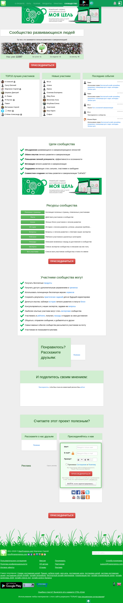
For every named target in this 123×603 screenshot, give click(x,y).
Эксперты (32, 247)
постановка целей (92, 573)
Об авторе (43, 564)
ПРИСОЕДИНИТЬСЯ (42, 65)
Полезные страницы (33, 212)
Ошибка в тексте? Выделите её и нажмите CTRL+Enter (61, 592)
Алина (47, 85)
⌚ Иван (6, 111)
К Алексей (7, 82)
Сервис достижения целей (28, 573)
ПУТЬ (29, 4)
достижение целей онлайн (17, 575)
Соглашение (82, 465)
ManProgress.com (25, 551)
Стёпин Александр (10, 114)
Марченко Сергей (10, 89)
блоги (83, 302)
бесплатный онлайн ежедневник (60, 575)
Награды (32, 242)
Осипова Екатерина (52, 93)
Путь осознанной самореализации (102, 107)
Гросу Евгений (8, 85)
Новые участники (61, 76)
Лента (32, 217)
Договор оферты (7, 567)
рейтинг (82, 387)
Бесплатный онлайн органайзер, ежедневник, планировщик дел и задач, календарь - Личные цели (104, 87)
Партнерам (59, 564)
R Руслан (6, 100)
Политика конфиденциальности (13, 564)
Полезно (76, 355)
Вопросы (32, 232)
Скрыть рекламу (52, 465)
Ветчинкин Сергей (10, 107)
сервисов (70, 292)
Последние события (103, 76)
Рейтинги (32, 237)
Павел (5, 103)
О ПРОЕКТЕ (19, 4)
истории (52, 302)
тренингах (73, 288)
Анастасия (49, 107)
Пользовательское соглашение (13, 561)
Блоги (32, 222)
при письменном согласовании (91, 597)
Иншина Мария (90, 119)
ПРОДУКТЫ (47, 4)
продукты (48, 283)
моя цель (64, 573)
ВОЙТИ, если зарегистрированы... (80, 484)
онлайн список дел (23, 578)
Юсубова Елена (51, 103)
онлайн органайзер (38, 575)
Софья (47, 114)
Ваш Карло (49, 111)
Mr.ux (47, 82)
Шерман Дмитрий (10, 93)
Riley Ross (49, 96)
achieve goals (53, 573)
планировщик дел (82, 575)
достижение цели (76, 573)
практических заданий (53, 297)
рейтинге (41, 316)
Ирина (47, 89)
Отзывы (42, 567)
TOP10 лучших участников (19, 76)
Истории (32, 227)
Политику (92, 465)
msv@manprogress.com (17, 554)
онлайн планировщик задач (103, 575)
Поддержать (60, 561)
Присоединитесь (44, 387)
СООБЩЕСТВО (70, 4)
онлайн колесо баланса (42, 578)
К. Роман (6, 96)
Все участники (32, 252)
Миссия (42, 561)
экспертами (66, 311)
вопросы (72, 306)
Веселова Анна (51, 100)
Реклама (58, 567)
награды (57, 316)
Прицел (44, 573)
